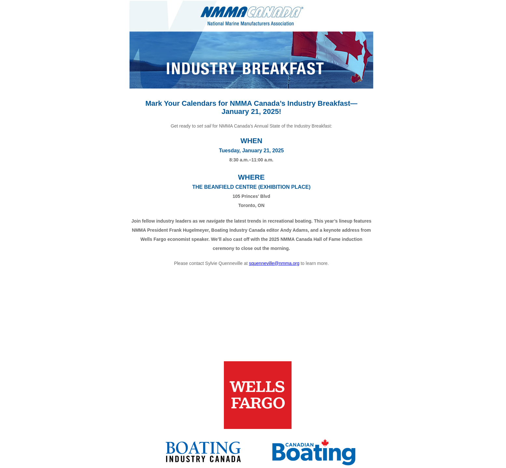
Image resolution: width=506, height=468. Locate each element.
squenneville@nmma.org (274, 263)
